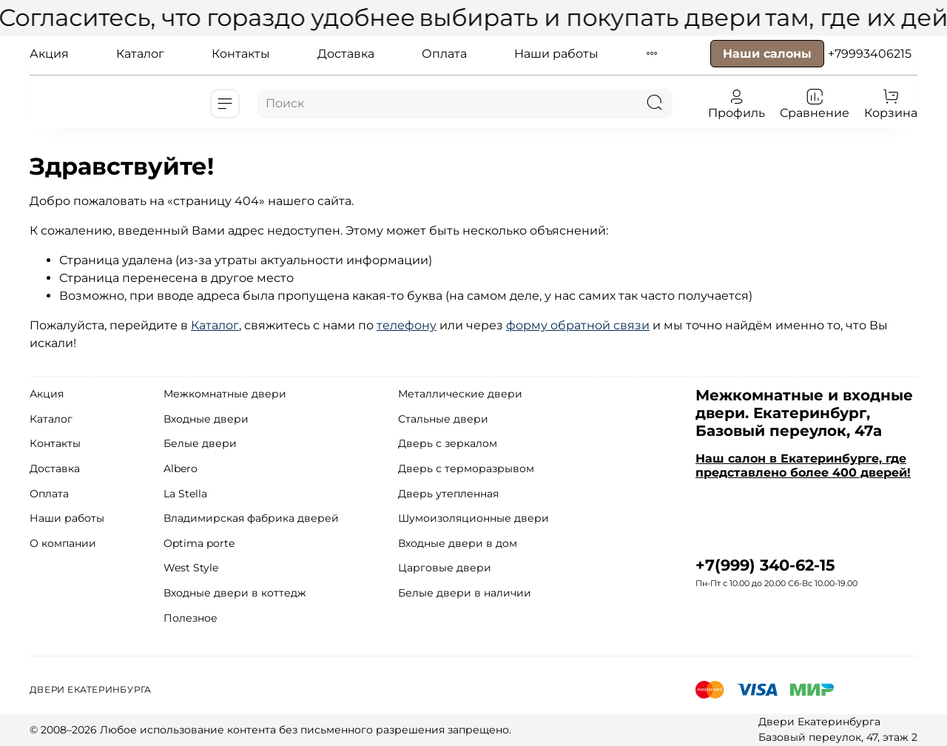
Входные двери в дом (457, 543)
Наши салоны (767, 54)
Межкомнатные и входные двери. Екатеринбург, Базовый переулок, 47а (804, 413)
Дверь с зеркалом (447, 443)
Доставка (345, 54)
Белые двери (200, 443)
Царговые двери (444, 567)
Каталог (140, 54)
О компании (63, 543)
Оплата (444, 54)
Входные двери (206, 419)
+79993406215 (869, 54)
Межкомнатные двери (225, 393)
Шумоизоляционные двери (473, 518)
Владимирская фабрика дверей (251, 518)
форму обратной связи (578, 325)
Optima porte (199, 543)
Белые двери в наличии (464, 592)
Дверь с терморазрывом (466, 468)
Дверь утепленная (448, 493)
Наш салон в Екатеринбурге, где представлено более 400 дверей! (803, 465)
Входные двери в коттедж (235, 592)
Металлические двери (460, 393)
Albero (181, 468)
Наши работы (556, 54)
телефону (407, 325)
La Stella (185, 493)
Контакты (241, 54)
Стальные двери (443, 419)
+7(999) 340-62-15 (765, 565)
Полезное (191, 618)
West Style (191, 567)
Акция (49, 54)
